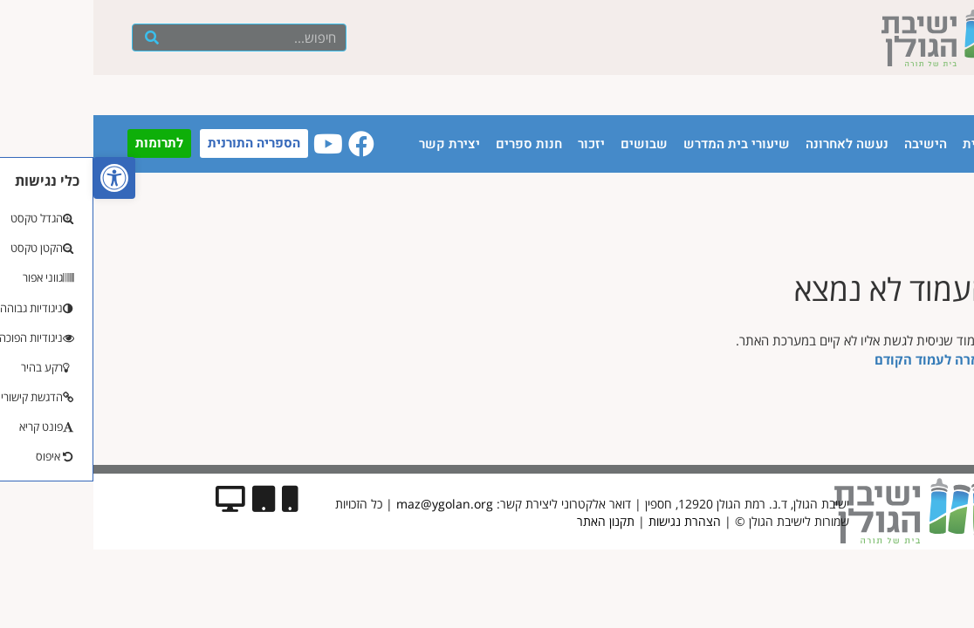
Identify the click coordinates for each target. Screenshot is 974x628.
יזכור (497, 144)
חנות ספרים (435, 144)
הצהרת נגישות (591, 521)
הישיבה (832, 144)
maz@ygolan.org (351, 503)
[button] (21, 178)
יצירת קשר (356, 144)
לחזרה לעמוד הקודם (839, 359)
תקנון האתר (512, 521)
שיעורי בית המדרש (643, 144)
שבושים (550, 144)
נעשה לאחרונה (753, 144)
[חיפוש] (59, 37)
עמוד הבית (899, 144)
